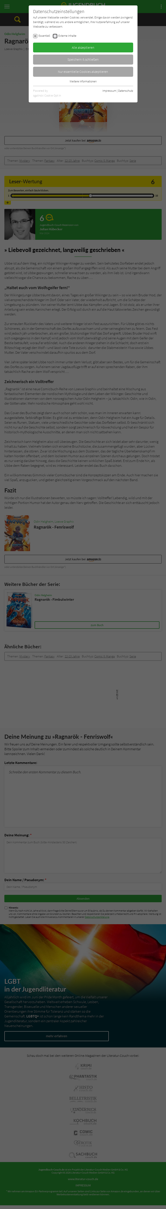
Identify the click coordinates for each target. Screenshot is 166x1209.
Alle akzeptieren (83, 47)
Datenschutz (125, 91)
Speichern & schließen (83, 59)
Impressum (109, 91)
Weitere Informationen (83, 81)
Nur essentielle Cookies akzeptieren (83, 71)
